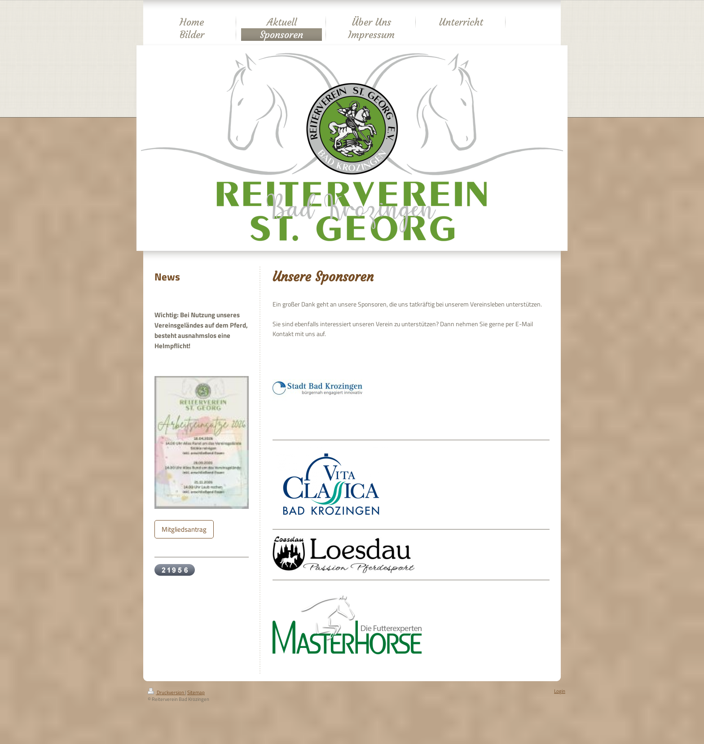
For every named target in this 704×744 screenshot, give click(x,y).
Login (559, 691)
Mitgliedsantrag (184, 529)
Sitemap (196, 692)
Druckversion (166, 692)
